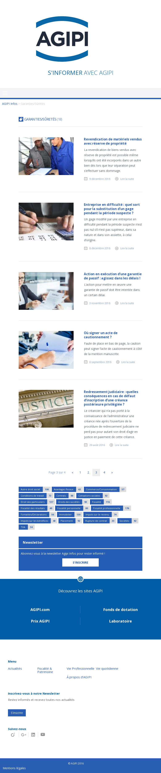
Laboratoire (120, 621)
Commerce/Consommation (106, 489)
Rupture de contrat (100, 520)
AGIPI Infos (9, 104)
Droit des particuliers (38, 502)
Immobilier (70, 514)
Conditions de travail (37, 495)
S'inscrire (17, 713)
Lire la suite (127, 178)
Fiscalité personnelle (73, 508)
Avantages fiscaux (68, 489)
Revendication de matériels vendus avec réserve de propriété (113, 141)
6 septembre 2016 (100, 362)
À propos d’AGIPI (79, 677)
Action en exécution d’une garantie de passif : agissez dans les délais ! (113, 276)
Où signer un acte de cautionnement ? (101, 335)
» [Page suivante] (112, 472)
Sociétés (128, 520)
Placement (71, 520)
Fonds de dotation (120, 609)
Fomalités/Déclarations (38, 514)
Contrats (65, 495)
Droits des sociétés (73, 502)
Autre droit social (36, 489)
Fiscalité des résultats (37, 508)
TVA (28, 527)
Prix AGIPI (40, 621)
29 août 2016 (97, 445)
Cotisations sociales (93, 495)
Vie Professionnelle (80, 668)
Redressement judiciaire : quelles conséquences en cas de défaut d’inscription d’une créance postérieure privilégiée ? (111, 398)
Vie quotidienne (107, 668)
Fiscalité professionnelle (112, 508)
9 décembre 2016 (99, 178)
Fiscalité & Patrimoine (45, 670)
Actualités (15, 668)
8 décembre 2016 (99, 248)
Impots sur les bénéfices (39, 520)
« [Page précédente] (72, 472)
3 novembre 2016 (99, 303)
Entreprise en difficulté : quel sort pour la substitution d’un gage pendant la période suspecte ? (112, 208)
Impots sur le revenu (102, 514)
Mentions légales (14, 768)
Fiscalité (102, 502)
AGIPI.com (40, 609)
